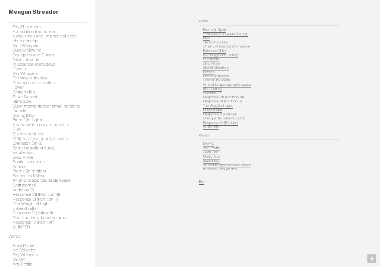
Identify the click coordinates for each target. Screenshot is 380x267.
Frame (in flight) (27, 120)
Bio (201, 181)
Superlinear (211, 160)
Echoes (19, 166)
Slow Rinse (23, 157)
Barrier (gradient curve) (34, 148)
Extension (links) (27, 143)
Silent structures (28, 134)
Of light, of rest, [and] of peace (40, 139)
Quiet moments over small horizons (46, 106)
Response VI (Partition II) (35, 199)
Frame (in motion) (29, 171)
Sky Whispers (25, 73)
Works (204, 21)
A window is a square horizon (40, 125)
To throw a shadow (30, 78)
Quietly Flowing (27, 50)
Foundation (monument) (35, 31)
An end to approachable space (42, 180)
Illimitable (22, 101)
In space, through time (220, 169)
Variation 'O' (23, 190)
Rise (17, 129)
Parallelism (23, 152)
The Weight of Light (31, 204)
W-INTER (21, 227)
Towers (19, 69)
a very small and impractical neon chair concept (45, 38)
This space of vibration (34, 83)
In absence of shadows (34, 64)
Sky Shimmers (26, 27)
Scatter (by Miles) (28, 176)
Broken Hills (24, 92)
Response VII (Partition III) (36, 194)
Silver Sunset (25, 97)
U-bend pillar (25, 208)
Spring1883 (23, 115)
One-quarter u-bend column (40, 218)
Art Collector (24, 250)
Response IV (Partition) (33, 222)
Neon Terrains (26, 59)
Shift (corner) (24, 185)
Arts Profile (211, 148)
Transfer (20, 110)
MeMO (19, 260)
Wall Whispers (26, 46)
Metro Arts (211, 156)
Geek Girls (210, 152)
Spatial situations (29, 162)
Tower (18, 87)
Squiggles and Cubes (33, 55)
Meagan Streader (34, 12)
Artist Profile (24, 245)
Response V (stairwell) (33, 213)
